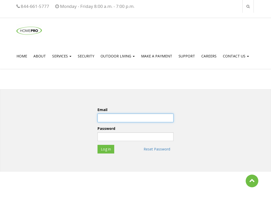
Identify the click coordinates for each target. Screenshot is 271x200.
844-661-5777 (32, 6)
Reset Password (157, 149)
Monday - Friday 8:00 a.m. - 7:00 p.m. (94, 6)
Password (106, 128)
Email (102, 109)
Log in (106, 149)
